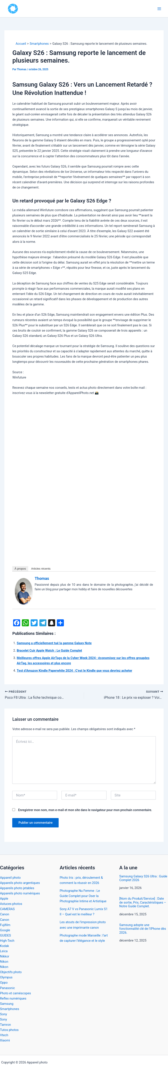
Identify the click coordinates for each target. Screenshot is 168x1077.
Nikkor (4, 956)
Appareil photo (10, 878)
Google (5, 930)
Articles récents (41, 568)
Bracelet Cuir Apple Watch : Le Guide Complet (49, 650)
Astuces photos (11, 904)
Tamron (5, 1025)
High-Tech (7, 941)
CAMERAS (7, 909)
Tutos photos (9, 1030)
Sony (3, 1014)
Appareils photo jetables (17, 888)
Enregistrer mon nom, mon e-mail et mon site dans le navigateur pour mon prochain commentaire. (85, 810)
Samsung (6, 1004)
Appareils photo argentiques (20, 883)
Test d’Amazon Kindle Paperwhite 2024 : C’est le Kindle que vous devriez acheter (74, 671)
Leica (4, 951)
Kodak (4, 946)
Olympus (6, 977)
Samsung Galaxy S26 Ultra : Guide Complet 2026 (143, 878)
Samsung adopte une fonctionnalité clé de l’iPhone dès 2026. (142, 929)
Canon (4, 914)
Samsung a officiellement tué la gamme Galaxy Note (54, 643)
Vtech (4, 1035)
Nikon (4, 962)
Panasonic (7, 988)
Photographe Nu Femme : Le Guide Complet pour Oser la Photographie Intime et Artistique (83, 896)
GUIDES (5, 935)
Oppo (4, 983)
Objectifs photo (11, 972)
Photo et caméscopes (15, 993)
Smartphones (9, 1009)
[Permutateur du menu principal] (159, 8)
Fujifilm (5, 925)
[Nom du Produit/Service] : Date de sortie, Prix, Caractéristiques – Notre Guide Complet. (142, 902)
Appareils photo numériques (20, 893)
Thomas (42, 578)
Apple (4, 899)
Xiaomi (5, 1040)
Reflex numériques (13, 998)
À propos (20, 568)
